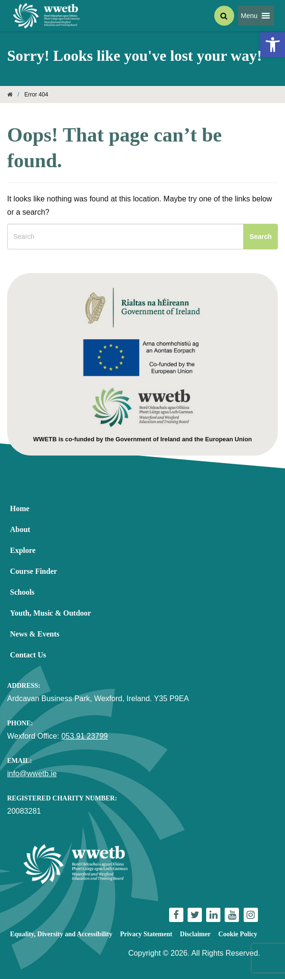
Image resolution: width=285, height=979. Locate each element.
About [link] (20, 529)
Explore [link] (23, 550)
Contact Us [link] (28, 655)
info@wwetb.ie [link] (32, 774)
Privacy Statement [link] (146, 934)
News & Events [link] (34, 634)
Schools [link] (22, 592)
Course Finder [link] (33, 571)
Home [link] (19, 508)
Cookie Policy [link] (237, 934)
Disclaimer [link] (195, 934)
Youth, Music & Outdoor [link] (50, 613)
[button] (249, 16)
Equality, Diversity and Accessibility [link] (61, 934)
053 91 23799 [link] (84, 736)
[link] (272, 44)
